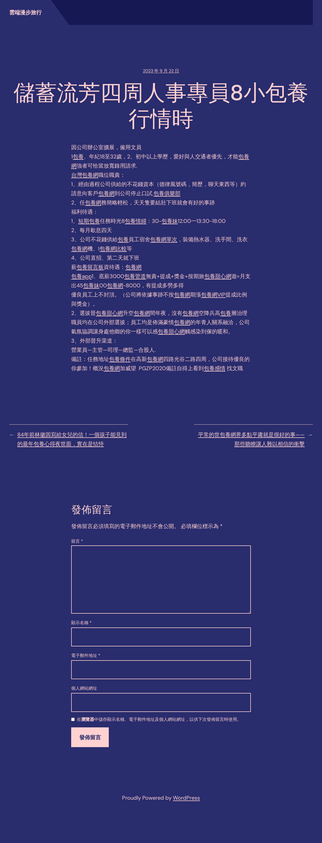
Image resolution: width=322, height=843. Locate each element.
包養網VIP (213, 294)
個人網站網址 (84, 688)
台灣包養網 (84, 174)
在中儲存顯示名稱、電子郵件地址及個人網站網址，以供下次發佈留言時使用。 (159, 719)
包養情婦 (135, 220)
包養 (78, 156)
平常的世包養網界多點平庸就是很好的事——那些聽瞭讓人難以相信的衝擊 (251, 439)
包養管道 (135, 276)
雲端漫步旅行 (25, 12)
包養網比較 (113, 248)
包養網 (106, 193)
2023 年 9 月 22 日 (161, 71)
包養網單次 (163, 239)
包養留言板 (90, 267)
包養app (81, 276)
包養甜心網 (217, 276)
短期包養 (89, 220)
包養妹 (170, 220)
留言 (77, 541)
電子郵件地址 (85, 655)
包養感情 (214, 368)
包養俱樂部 (166, 193)
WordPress (186, 797)
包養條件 (120, 359)
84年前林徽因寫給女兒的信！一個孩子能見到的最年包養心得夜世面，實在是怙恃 (72, 439)
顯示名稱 (81, 623)
